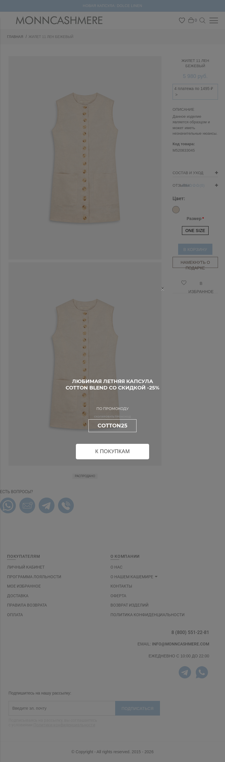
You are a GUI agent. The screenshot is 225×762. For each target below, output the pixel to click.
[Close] (162, 288)
